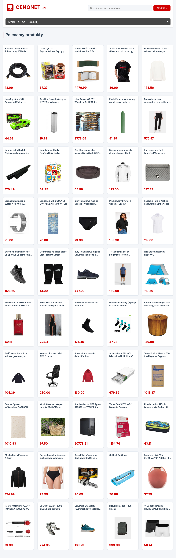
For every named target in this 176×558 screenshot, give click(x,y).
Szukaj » (162, 8)
